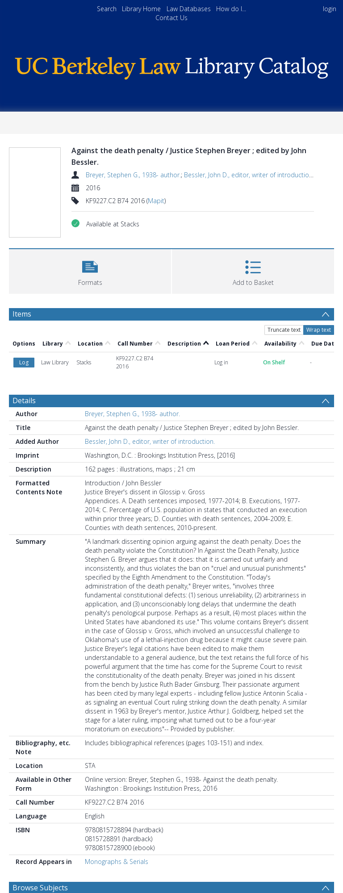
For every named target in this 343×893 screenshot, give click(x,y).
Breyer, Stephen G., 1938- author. (133, 175)
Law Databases (189, 8)
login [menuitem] (329, 8)
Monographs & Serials (116, 861)
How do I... (231, 8)
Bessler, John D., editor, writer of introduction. (249, 175)
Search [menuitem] (107, 8)
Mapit (156, 200)
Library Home (141, 8)
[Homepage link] (171, 65)
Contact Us (171, 17)
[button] (90, 270)
